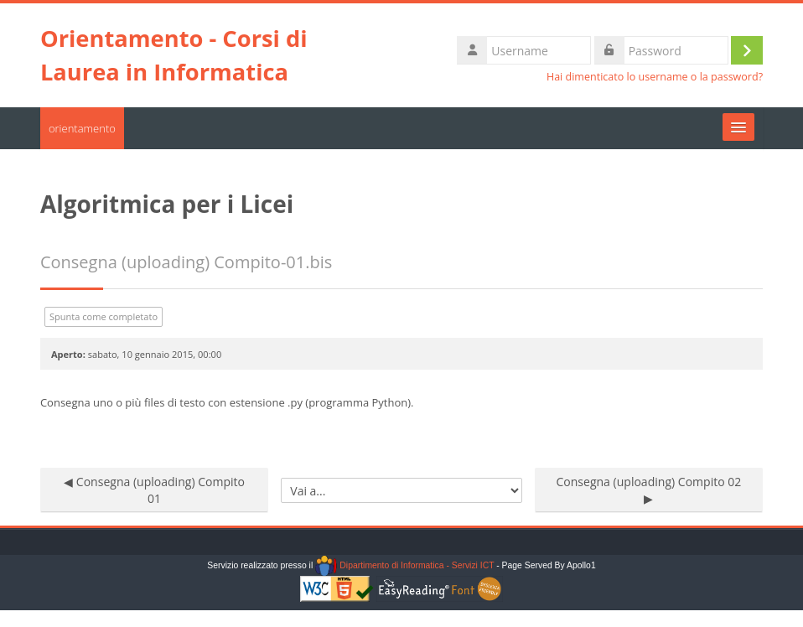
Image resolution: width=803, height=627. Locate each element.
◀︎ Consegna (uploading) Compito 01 (154, 490)
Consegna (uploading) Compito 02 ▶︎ (648, 490)
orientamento (82, 128)
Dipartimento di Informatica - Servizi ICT (404, 565)
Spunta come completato (103, 316)
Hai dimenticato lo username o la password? (655, 77)
